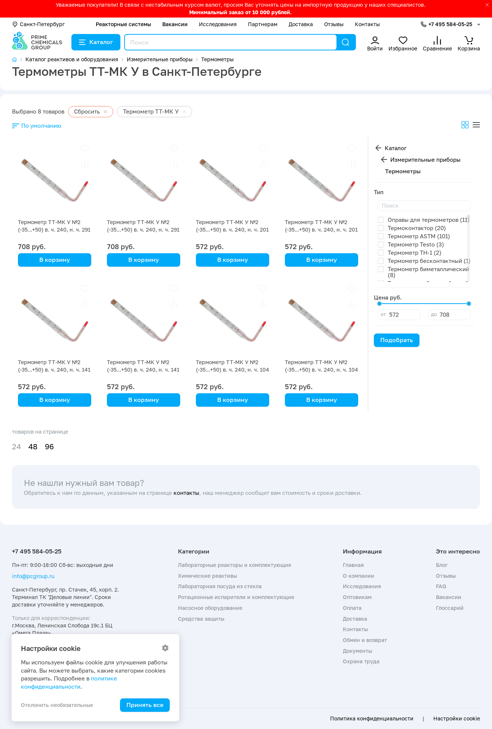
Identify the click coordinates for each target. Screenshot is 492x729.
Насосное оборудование (210, 608)
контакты (186, 492)
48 (32, 446)
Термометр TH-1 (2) (415, 252)
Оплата (352, 608)
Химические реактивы (207, 576)
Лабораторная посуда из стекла (220, 586)
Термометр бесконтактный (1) (429, 260)
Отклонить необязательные (57, 705)
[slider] (379, 303)
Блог (442, 565)
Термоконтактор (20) (417, 227)
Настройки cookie (456, 719)
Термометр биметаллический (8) (428, 272)
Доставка (301, 24)
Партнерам (262, 24)
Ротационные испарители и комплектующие (236, 597)
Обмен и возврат (365, 640)
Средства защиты (201, 618)
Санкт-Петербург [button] (38, 24)
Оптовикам (357, 597)
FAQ (441, 586)
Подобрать (396, 340)
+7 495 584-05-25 (450, 24)
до (434, 314)
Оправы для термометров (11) (429, 219)
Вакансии (175, 24)
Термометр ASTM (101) (419, 236)
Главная (353, 565)
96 (49, 446)
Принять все (144, 704)
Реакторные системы (123, 24)
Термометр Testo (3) (416, 244)
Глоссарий (450, 608)
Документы (357, 651)
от (383, 314)
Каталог (96, 42)
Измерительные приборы (425, 159)
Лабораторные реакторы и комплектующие (234, 565)
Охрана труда (361, 661)
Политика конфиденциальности (371, 719)
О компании (358, 576)
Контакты (367, 24)
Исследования (218, 24)
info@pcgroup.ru (33, 576)
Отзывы (334, 24)
